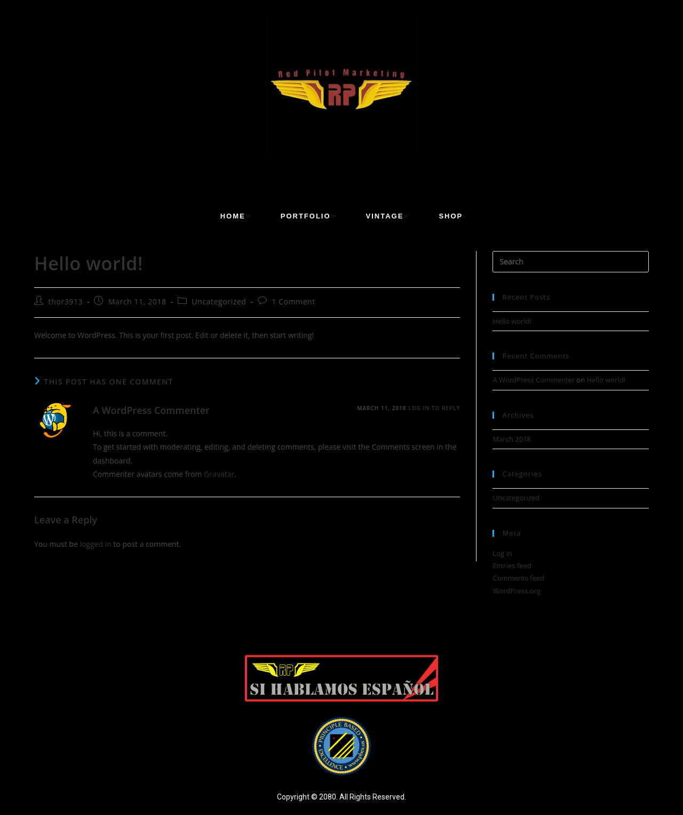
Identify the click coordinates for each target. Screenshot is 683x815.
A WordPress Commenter (151, 410)
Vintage (390, 216)
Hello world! (512, 321)
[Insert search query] (571, 261)
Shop (451, 216)
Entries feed (512, 565)
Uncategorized (219, 301)
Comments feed (518, 578)
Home (237, 216)
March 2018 (512, 439)
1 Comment (293, 301)
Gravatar (219, 474)
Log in (502, 553)
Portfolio (310, 216)
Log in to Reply (434, 408)
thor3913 (66, 301)
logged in (95, 544)
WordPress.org (517, 590)
